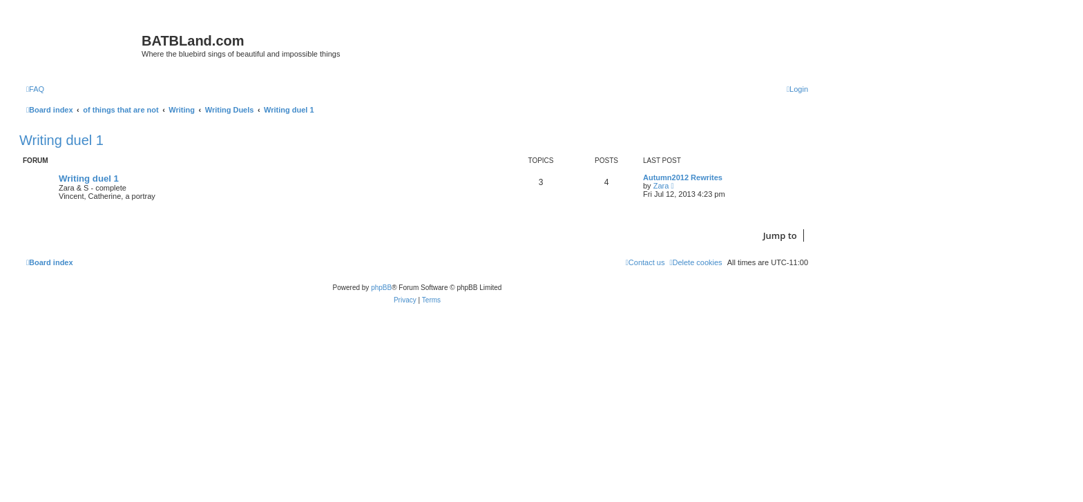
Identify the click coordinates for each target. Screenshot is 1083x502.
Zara (661, 186)
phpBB (381, 287)
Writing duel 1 (61, 140)
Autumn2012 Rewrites (682, 177)
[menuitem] (35, 89)
